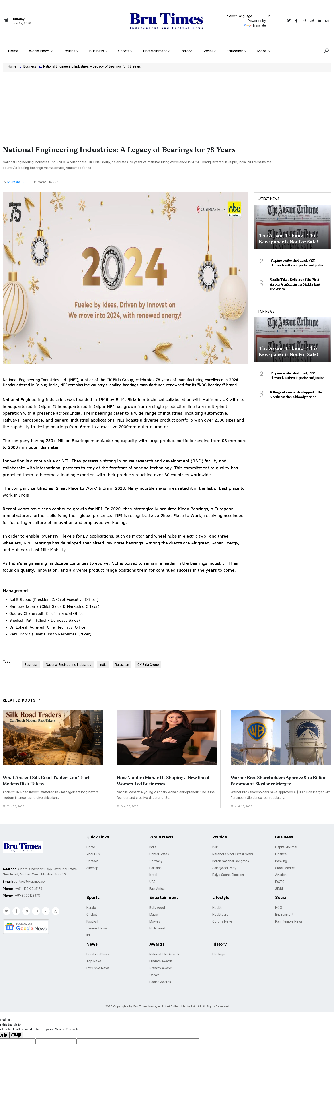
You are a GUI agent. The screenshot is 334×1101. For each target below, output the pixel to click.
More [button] (262, 51)
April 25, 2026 (243, 806)
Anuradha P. (15, 182)
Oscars (154, 975)
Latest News (268, 199)
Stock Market (285, 868)
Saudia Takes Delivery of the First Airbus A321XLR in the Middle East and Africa (295, 284)
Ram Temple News (289, 922)
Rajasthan (122, 665)
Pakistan (155, 868)
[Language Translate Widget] (248, 16)
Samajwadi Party (224, 868)
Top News (266, 311)
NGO (278, 908)
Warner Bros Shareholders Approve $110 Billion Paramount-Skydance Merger (279, 781)
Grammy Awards (161, 968)
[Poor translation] (16, 1035)
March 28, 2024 (47, 182)
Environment (284, 915)
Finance (281, 854)
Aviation (281, 875)
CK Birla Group (148, 665)
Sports (123, 51)
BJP (215, 847)
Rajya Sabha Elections (228, 875)
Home (13, 51)
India (184, 51)
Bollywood (157, 908)
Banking (281, 861)
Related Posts (22, 700)
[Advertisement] (167, 106)
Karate (91, 908)
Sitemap (92, 868)
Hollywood (157, 929)
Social (207, 51)
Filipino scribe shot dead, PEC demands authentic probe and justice (297, 262)
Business (96, 51)
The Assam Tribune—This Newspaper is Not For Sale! (288, 238)
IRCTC (280, 882)
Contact (92, 861)
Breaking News (97, 954)
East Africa (157, 889)
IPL (88, 936)
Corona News (222, 922)
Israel (153, 875)
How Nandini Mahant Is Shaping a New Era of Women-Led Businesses (163, 781)
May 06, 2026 (129, 806)
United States (159, 854)
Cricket (91, 915)
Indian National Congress (230, 861)
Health (217, 908)
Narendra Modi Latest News (232, 854)
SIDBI (279, 889)
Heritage (218, 954)
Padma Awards (160, 982)
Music (153, 915)
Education (235, 51)
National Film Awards (164, 954)
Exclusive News (97, 968)
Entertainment (155, 51)
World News (39, 51)
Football (92, 922)
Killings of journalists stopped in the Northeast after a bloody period (296, 394)
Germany (155, 861)
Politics (69, 51)
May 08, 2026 (15, 806)
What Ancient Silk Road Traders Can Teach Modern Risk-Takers (47, 781)
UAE (152, 882)
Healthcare (220, 915)
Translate (255, 25)
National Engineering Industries (68, 665)
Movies (154, 922)
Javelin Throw (96, 929)
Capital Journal (286, 847)
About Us (93, 854)
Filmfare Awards (160, 961)
